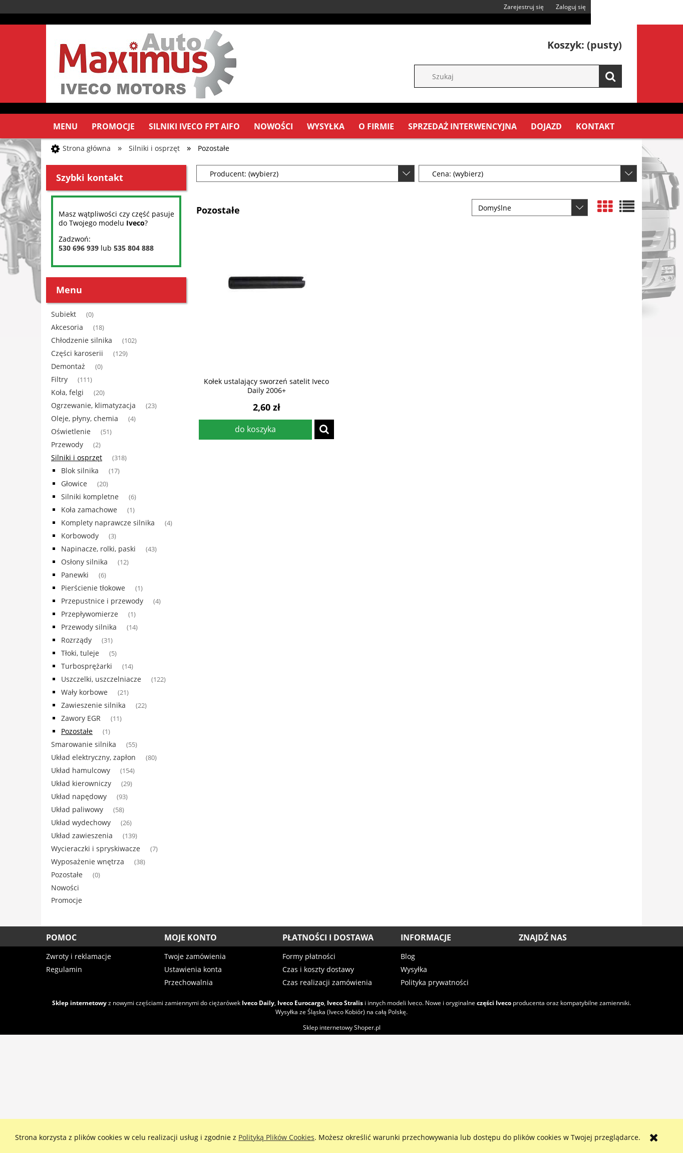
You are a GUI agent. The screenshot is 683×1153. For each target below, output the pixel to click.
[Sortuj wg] (530, 207)
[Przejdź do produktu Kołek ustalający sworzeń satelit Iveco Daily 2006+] (266, 302)
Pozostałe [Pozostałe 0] (67, 874)
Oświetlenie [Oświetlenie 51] (71, 431)
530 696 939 (79, 248)
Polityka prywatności (435, 982)
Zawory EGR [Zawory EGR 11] (81, 718)
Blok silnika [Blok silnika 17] (80, 470)
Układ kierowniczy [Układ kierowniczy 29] (81, 783)
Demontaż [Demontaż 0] (68, 366)
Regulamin (64, 969)
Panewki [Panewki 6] (75, 575)
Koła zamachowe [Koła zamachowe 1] (89, 509)
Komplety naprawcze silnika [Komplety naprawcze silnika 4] (108, 522)
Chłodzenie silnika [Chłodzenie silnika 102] (81, 340)
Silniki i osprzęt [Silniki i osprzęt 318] (76, 457)
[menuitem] (65, 126)
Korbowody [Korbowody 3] (80, 535)
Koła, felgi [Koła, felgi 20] (67, 392)
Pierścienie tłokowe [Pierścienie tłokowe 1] (93, 588)
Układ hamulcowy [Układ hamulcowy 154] (80, 770)
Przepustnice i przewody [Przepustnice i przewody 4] (102, 601)
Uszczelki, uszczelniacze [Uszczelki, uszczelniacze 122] (101, 679)
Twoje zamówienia (195, 956)
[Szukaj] (610, 76)
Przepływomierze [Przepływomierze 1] (89, 614)
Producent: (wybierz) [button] (244, 173)
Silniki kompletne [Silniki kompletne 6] (90, 496)
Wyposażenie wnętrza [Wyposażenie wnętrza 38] (87, 861)
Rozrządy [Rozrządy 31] (76, 640)
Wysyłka (414, 969)
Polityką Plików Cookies (276, 1137)
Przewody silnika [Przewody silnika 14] (89, 627)
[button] (324, 429)
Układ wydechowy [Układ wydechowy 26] (81, 822)
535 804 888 (134, 248)
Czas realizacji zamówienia (327, 982)
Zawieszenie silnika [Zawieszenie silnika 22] (93, 705)
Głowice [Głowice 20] (74, 483)
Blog (408, 956)
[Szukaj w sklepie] (523, 76)
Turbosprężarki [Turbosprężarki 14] (86, 666)
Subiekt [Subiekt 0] (63, 314)
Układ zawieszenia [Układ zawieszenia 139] (82, 835)
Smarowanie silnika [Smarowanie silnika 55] (83, 744)
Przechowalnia (188, 982)
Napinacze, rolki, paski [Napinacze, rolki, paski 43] (98, 548)
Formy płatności (308, 956)
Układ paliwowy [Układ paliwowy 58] (77, 809)
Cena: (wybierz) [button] (457, 173)
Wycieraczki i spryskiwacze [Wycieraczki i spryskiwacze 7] (95, 848)
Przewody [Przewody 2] (67, 444)
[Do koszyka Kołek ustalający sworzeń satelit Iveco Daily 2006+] (255, 430)
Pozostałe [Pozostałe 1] (77, 731)
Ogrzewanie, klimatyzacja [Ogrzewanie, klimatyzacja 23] (93, 405)
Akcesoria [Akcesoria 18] (67, 327)
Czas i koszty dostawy (318, 969)
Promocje (66, 900)
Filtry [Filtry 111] (59, 379)
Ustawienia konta (193, 969)
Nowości (65, 887)
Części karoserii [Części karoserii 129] (77, 353)
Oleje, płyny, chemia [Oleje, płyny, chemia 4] (84, 418)
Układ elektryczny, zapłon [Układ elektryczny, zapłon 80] (93, 757)
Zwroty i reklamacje (78, 956)
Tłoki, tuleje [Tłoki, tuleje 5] (80, 653)
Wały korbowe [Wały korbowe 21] (84, 692)
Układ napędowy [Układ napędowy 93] (79, 796)
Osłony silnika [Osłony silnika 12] (84, 561)
